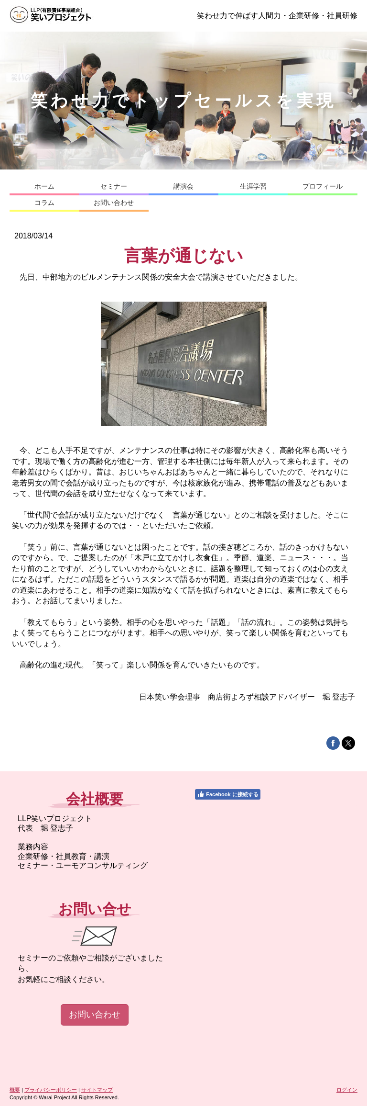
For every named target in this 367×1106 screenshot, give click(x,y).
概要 (15, 1090)
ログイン (346, 1090)
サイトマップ (97, 1090)
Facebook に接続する (227, 794)
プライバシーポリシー (50, 1090)
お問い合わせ (94, 1014)
